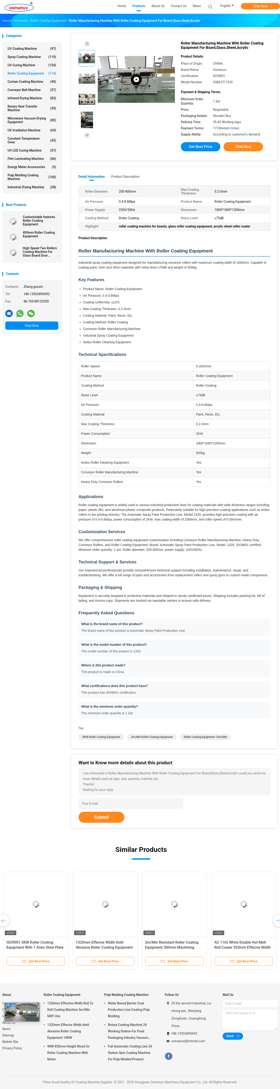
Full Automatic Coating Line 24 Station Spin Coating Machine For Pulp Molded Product (130, 1053)
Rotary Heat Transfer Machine (32, 108)
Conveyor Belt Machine (32, 90)
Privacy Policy (12, 1048)
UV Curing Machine (32, 65)
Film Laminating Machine (32, 158)
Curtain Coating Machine (32, 81)
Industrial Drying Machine (32, 187)
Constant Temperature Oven (32, 140)
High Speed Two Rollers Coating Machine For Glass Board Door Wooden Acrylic (40, 251)
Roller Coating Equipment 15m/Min (205, 737)
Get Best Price (200, 146)
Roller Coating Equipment (32, 73)
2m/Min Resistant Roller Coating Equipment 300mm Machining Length (172, 947)
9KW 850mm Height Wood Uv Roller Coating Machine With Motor (68, 1053)
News (6, 1029)
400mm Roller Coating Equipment (39, 234)
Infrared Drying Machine (32, 98)
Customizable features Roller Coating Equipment (39, 220)
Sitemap (8, 1035)
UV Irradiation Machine (32, 130)
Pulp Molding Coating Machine (32, 177)
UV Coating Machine (32, 48)
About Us (8, 1022)
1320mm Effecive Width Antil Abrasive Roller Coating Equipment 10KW (104, 947)
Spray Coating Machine (32, 57)
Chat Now (261, 6)
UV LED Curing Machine (32, 150)
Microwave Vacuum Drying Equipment (32, 120)
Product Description (125, 176)
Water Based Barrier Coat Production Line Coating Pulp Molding (129, 1009)
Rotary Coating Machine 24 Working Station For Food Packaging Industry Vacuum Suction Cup (128, 1032)
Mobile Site (10, 1042)
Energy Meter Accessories (32, 167)
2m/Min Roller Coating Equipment (152, 737)
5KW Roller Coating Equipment (101, 737)
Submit (101, 817)
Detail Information (91, 176)
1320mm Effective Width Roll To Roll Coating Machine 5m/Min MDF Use (70, 1009)
